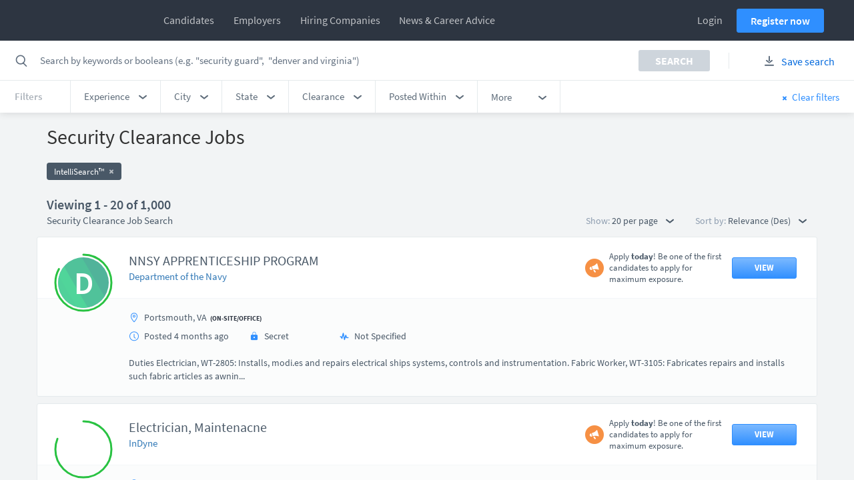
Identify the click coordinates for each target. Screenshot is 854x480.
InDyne (143, 443)
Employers (257, 20)
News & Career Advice (447, 20)
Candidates (188, 20)
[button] (115, 97)
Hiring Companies (340, 20)
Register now (780, 20)
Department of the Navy (178, 276)
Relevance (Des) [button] (767, 220)
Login (710, 20)
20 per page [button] (643, 220)
